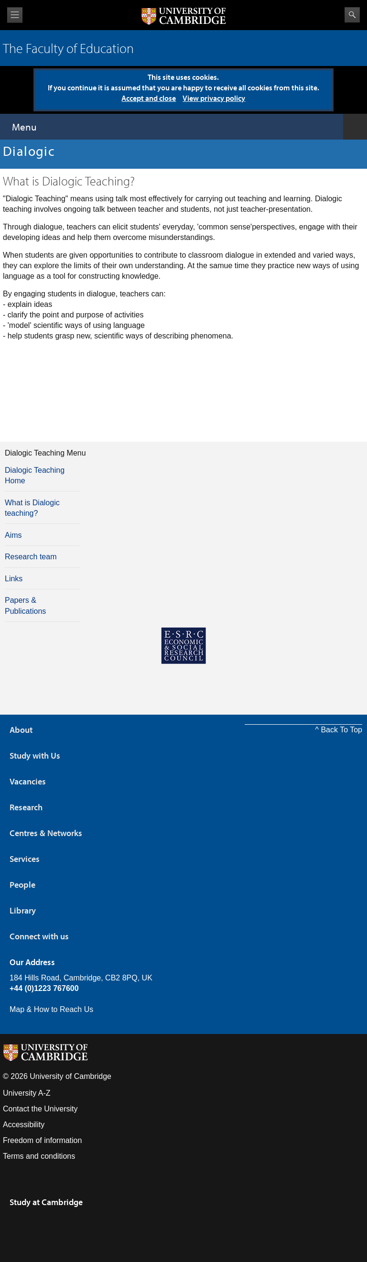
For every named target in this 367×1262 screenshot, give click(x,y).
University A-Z (27, 1093)
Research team (31, 557)
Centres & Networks (46, 832)
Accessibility (23, 1125)
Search (352, 14)
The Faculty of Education (68, 48)
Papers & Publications (25, 605)
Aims (13, 535)
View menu (14, 15)
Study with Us (35, 755)
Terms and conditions (39, 1156)
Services (25, 858)
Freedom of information (42, 1140)
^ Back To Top (338, 730)
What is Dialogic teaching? (32, 508)
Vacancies (28, 781)
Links (13, 579)
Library (23, 910)
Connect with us (39, 936)
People (22, 884)
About (21, 729)
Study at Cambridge (46, 1202)
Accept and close (148, 98)
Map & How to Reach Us (51, 1009)
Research (26, 807)
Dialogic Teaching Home (35, 475)
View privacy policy (214, 98)
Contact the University (40, 1109)
